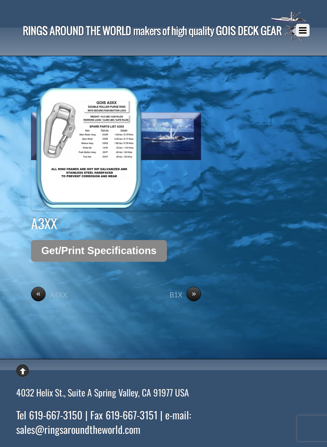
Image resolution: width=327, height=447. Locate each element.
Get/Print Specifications (99, 250)
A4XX (49, 295)
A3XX (44, 223)
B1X (185, 295)
